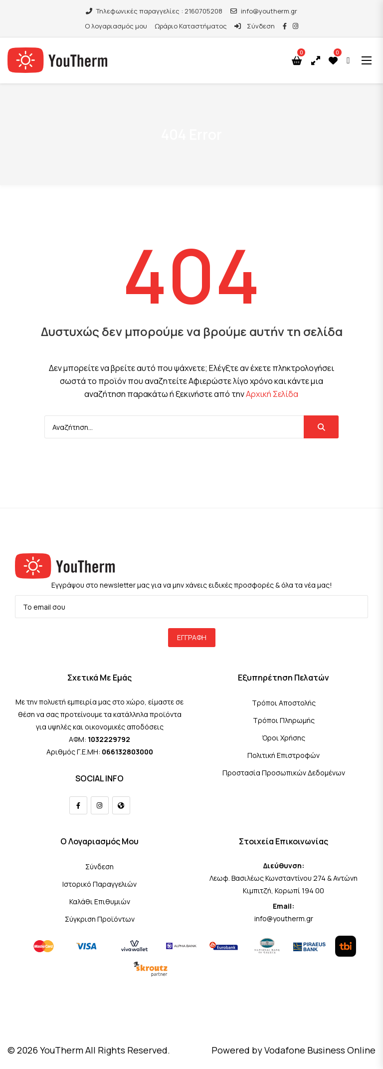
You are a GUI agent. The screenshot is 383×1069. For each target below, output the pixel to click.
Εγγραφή (191, 637)
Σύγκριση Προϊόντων (100, 919)
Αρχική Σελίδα (272, 393)
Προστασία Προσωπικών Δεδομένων (283, 772)
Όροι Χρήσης (283, 737)
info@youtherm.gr (263, 10)
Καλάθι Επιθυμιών (99, 901)
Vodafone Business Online (320, 1050)
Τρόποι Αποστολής (284, 703)
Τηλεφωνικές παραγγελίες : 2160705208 (154, 10)
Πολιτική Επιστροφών (283, 755)
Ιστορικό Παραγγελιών (99, 884)
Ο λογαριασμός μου (116, 25)
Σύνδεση (254, 25)
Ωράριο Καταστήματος (191, 25)
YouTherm (61, 1050)
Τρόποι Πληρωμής (284, 720)
